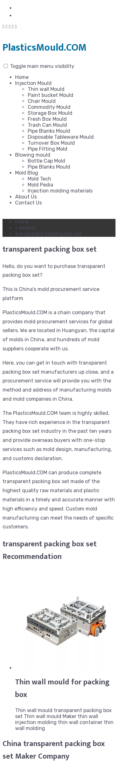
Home (22, 77)
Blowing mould (32, 155)
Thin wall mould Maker (50, 716)
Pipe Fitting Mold (47, 149)
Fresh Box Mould (47, 119)
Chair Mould (42, 101)
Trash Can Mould (47, 125)
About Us (26, 197)
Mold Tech (39, 179)
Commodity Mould (49, 107)
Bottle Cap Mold (46, 161)
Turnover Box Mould (51, 143)
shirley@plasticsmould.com (49, 8)
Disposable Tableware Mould (61, 137)
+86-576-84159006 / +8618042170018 (64, 16)
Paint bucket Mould (50, 95)
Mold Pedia (40, 185)
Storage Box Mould (50, 113)
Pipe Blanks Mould (49, 131)
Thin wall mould (34, 710)
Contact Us (28, 203)
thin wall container (80, 722)
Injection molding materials (60, 191)
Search (27, 228)
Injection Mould (33, 83)
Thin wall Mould (46, 89)
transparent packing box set (50, 544)
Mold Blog (26, 173)
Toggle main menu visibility (42, 66)
